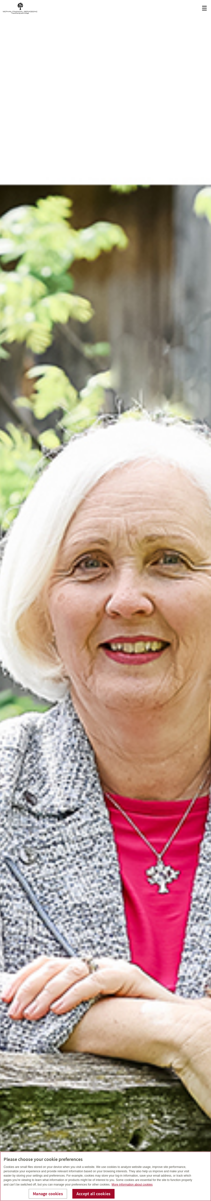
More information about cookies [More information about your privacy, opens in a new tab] (132, 1184)
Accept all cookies (93, 1193)
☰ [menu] (204, 8)
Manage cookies (48, 1193)
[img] (105, 600)
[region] (105, 1176)
